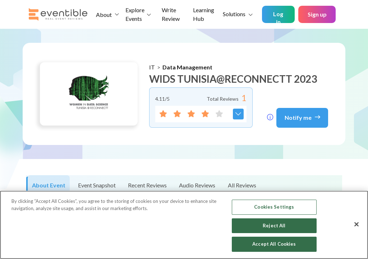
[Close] (356, 224)
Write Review (171, 14)
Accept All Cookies (274, 244)
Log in (278, 16)
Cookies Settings (274, 207)
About (104, 14)
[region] (184, 225)
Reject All (274, 225)
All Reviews (242, 185)
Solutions (234, 13)
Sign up (317, 14)
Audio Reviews (197, 185)
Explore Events (134, 14)
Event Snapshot (97, 185)
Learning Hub (203, 14)
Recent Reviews (147, 185)
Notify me (302, 117)
